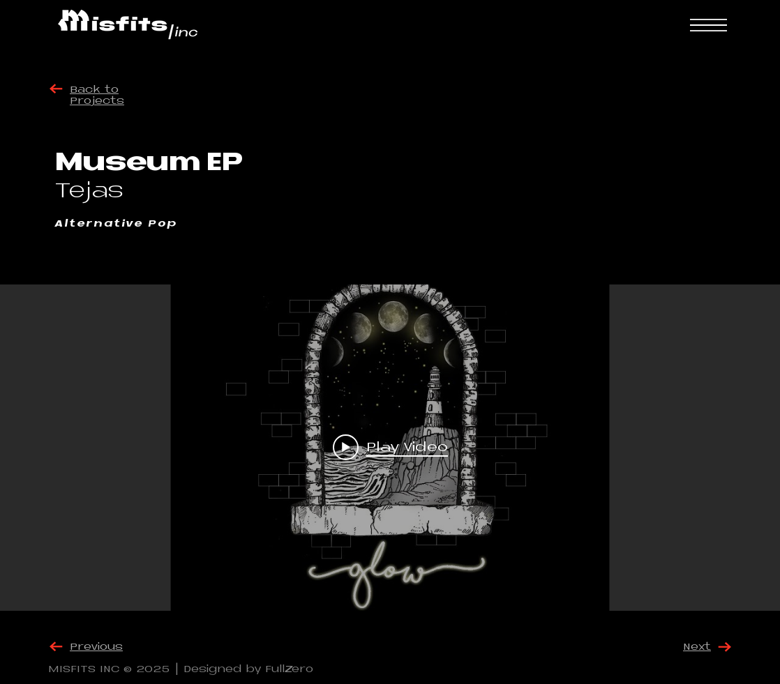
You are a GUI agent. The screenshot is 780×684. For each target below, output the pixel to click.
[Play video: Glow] (390, 448)
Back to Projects (97, 96)
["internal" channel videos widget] (390, 447)
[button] (708, 25)
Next (697, 647)
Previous (96, 647)
